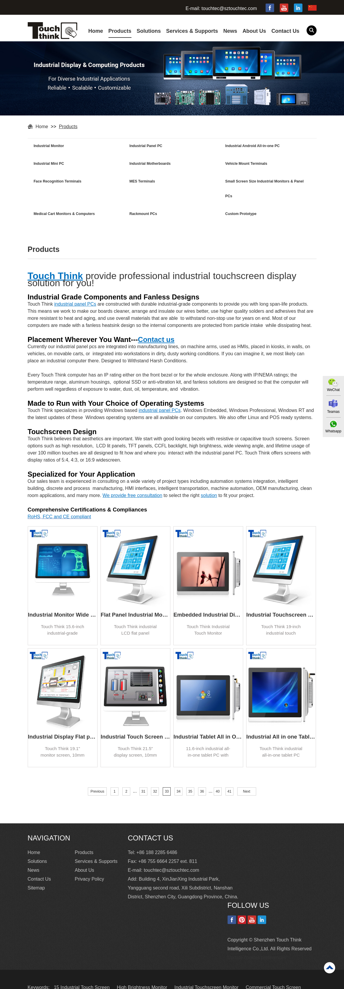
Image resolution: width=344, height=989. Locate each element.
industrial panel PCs (75, 288)
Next (246, 775)
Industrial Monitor (50, 146)
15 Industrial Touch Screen (82, 971)
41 (229, 775)
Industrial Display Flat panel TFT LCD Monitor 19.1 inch (62, 721)
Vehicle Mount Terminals (127, 164)
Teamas (333, 412)
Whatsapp (333, 431)
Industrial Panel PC (122, 146)
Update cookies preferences (257, 941)
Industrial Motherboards (55, 164)
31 (143, 775)
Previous (97, 775)
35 (190, 775)
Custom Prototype (265, 183)
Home (95, 31)
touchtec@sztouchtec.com (229, 8)
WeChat (333, 390)
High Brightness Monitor (142, 971)
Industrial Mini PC (264, 146)
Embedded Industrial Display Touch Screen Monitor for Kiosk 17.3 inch (208, 599)
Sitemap (36, 871)
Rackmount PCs (191, 183)
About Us (254, 31)
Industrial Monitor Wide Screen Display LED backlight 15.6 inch (62, 599)
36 (202, 775)
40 (218, 775)
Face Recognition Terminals (201, 164)
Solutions (149, 31)
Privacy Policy (89, 862)
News (230, 31)
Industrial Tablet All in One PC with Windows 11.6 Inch (208, 721)
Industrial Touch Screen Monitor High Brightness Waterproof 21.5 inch (135, 721)
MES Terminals (262, 164)
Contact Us (285, 31)
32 (155, 775)
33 (167, 775)
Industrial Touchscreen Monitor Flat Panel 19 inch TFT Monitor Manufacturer (281, 599)
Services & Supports (192, 31)
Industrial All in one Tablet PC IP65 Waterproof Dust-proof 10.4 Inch (281, 721)
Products (119, 31)
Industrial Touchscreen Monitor (207, 971)
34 (178, 775)
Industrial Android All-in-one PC (204, 146)
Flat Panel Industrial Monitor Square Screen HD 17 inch (135, 599)
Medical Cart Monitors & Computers (126, 190)
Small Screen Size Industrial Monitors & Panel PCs (58, 190)
